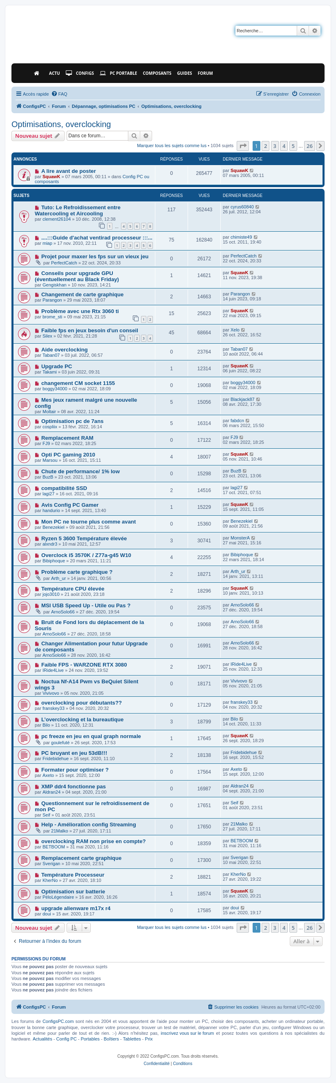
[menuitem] (59, 94)
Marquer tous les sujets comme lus (171, 145)
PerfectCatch (64, 262)
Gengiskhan (55, 284)
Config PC (66, 1038)
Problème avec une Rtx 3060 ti (80, 311)
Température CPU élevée (72, 589)
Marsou (50, 460)
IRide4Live (53, 670)
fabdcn (237, 420)
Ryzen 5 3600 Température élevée (84, 538)
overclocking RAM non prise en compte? (93, 841)
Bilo (46, 725)
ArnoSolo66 (63, 611)
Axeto (48, 775)
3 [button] (274, 146)
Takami (50, 371)
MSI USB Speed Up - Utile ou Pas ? (85, 605)
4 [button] (283, 146)
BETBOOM (54, 846)
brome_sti (52, 316)
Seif (46, 814)
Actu (54, 73)
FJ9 (46, 443)
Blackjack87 (243, 399)
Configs (80, 73)
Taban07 (51, 355)
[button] (243, 146)
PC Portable (118, 73)
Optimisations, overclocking (61, 124)
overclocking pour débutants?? (81, 703)
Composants (157, 73)
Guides (184, 73)
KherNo (50, 880)
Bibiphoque (54, 560)
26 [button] (310, 146)
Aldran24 (51, 792)
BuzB (48, 476)
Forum (205, 73)
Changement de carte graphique (82, 294)
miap (47, 243)
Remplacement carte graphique (81, 858)
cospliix (50, 426)
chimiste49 (241, 237)
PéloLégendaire (58, 897)
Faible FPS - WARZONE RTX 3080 (84, 665)
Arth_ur (58, 578)
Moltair (49, 411)
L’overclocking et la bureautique (82, 719)
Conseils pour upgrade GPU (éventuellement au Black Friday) (77, 276)
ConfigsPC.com (58, 1021)
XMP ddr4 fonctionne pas (73, 786)
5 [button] (293, 146)
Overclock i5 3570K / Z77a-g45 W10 (86, 555)
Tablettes (132, 1038)
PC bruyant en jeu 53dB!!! (74, 753)
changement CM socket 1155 (78, 383)
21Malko (59, 830)
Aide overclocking (64, 350)
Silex (47, 335)
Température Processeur (72, 875)
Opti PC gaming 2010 (68, 455)
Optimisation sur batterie (73, 891)
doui (47, 913)
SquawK (51, 176)
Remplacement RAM (67, 438)
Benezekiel (54, 527)
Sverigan (51, 863)
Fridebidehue (56, 758)
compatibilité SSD (64, 488)
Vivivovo (51, 693)
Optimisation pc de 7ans (72, 421)
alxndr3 (50, 544)
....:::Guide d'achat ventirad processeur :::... (96, 238)
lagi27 (48, 493)
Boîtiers (111, 1038)
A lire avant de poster (68, 171)
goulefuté (60, 742)
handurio (51, 510)
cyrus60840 (242, 206)
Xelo (235, 329)
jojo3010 (51, 594)
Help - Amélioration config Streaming (88, 824)
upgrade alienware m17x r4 (75, 908)
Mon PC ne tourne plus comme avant (88, 522)
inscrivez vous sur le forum (187, 1033)
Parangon (52, 300)
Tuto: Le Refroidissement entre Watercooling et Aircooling (78, 210)
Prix (149, 1038)
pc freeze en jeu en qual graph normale (91, 736)
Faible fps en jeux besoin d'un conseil (89, 330)
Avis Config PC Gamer (70, 505)
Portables (90, 1038)
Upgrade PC (56, 366)
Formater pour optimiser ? (75, 770)
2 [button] (265, 146)
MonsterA (240, 537)
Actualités (42, 1038)
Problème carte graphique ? (76, 572)
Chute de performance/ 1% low (80, 471)
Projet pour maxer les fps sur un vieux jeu (94, 256)
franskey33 (54, 708)
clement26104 (57, 219)
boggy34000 (55, 388)
